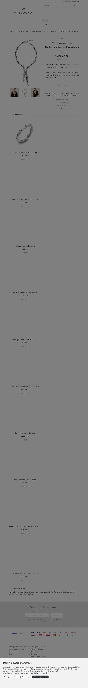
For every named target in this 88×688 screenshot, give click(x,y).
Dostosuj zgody (26, 677)
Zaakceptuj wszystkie (40, 677)
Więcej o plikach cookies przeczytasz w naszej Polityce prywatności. (25, 673)
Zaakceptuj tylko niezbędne (11, 677)
